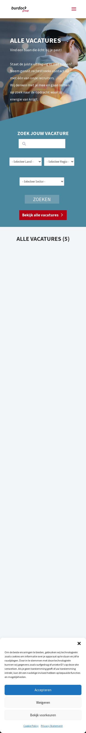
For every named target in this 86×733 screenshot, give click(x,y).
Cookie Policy (31, 726)
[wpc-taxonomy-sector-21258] (41, 181)
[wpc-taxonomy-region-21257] (59, 161)
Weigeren (43, 702)
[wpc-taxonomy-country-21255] (25, 161)
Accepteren (43, 690)
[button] (79, 643)
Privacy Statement (52, 726)
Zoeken (42, 199)
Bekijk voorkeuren (43, 715)
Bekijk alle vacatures (40, 215)
